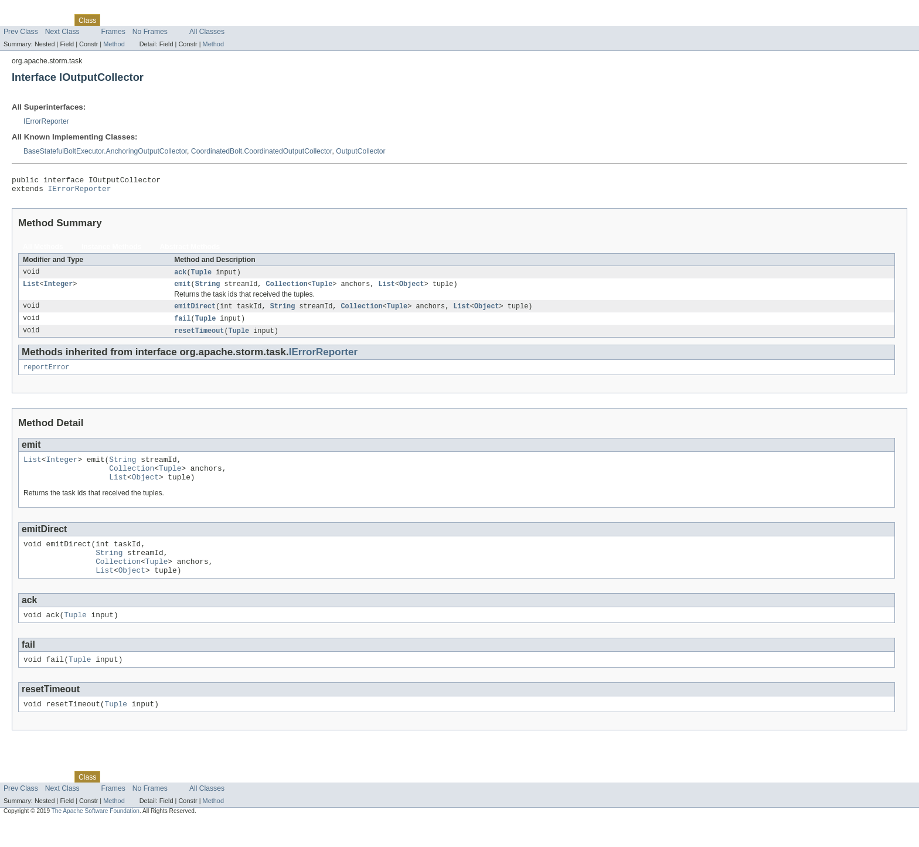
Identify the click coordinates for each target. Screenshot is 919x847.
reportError (46, 375)
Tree (134, 20)
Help (223, 20)
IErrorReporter (46, 121)
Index (200, 20)
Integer (58, 289)
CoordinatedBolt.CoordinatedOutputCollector (261, 151)
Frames (113, 32)
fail (182, 324)
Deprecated (166, 20)
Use (113, 20)
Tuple (201, 276)
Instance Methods (111, 250)
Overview (18, 20)
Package (54, 20)
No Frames (150, 32)
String (207, 289)
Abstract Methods (190, 250)
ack (180, 276)
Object (411, 289)
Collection (287, 289)
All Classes (206, 32)
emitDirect (195, 312)
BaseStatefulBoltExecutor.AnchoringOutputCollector (105, 151)
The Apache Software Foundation (95, 837)
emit (182, 289)
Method (113, 43)
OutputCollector (360, 151)
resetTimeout (199, 337)
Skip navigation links (32, 10)
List (31, 289)
